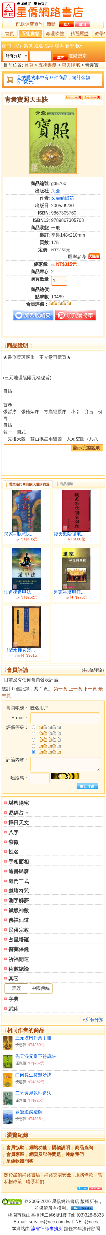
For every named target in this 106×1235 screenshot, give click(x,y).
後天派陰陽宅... (69, 534)
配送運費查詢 (29, 24)
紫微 (28, 45)
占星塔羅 (18, 940)
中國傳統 (41, 988)
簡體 (51, 24)
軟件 (80, 45)
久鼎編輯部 (62, 198)
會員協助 (15, 1147)
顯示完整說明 (86, 447)
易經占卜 (18, 813)
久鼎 (55, 190)
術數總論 (18, 969)
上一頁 (75, 688)
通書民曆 (18, 871)
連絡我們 (75, 1154)
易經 (48, 45)
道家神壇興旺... (69, 592)
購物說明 (61, 1147)
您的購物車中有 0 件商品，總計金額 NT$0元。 (53, 79)
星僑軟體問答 (19, 1161)
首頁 (9, 33)
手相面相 (18, 862)
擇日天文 (18, 823)
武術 (13, 1009)
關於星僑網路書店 (22, 1174)
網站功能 (38, 1147)
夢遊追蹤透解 (28, 1111)
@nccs (91, 1221)
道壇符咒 (18, 891)
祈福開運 (18, 959)
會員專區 (15, 1154)
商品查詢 (84, 1147)
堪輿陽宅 (71, 65)
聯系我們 (35, 1181)
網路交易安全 (57, 1174)
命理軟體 (55, 33)
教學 (69, 45)
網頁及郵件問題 (45, 1154)
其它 (13, 978)
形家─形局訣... (19, 534)
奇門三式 (18, 881)
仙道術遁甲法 (17, 592)
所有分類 (94, 1019)
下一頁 (90, 688)
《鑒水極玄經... (19, 650)
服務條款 (84, 1174)
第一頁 (60, 688)
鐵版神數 (18, 910)
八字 (18, 45)
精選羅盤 (79, 33)
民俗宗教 (18, 930)
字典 (13, 999)
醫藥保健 (18, 949)
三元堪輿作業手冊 (33, 1037)
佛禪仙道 (18, 920)
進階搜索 (78, 55)
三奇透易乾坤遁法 (33, 1093)
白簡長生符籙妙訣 (33, 1074)
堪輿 (59, 45)
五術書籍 (30, 33)
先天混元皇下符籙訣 (35, 1056)
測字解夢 (18, 900)
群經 (16, 988)
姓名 (38, 45)
